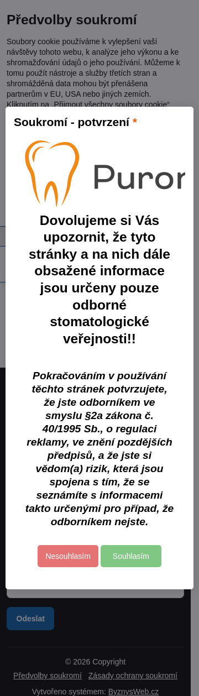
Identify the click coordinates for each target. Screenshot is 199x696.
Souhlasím (131, 556)
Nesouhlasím (68, 556)
